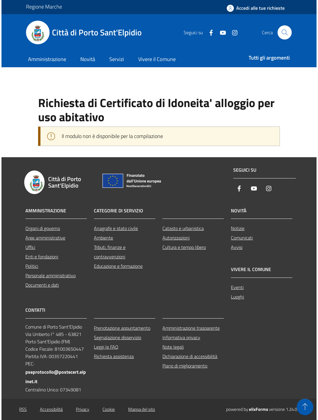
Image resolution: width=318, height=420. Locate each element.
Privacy (82, 409)
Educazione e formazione (118, 266)
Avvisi (236, 247)
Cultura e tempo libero (184, 247)
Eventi (237, 287)
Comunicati (242, 237)
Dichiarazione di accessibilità (189, 356)
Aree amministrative (45, 237)
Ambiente (103, 237)
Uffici (30, 247)
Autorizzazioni (176, 237)
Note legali (173, 346)
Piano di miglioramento (184, 365)
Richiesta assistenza (114, 356)
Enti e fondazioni (41, 256)
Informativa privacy (181, 337)
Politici (31, 266)
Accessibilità (51, 409)
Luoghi (237, 296)
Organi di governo (42, 228)
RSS (23, 409)
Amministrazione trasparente (191, 328)
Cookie (108, 409)
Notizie (237, 228)
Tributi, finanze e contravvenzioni (109, 252)
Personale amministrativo (50, 275)
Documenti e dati (42, 284)
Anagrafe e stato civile (116, 228)
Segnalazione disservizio (117, 337)
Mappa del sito (141, 409)
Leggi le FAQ (106, 346)
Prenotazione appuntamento (122, 328)
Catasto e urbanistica (183, 228)
